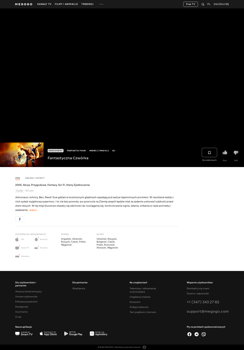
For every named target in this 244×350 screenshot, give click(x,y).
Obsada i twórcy (35, 178)
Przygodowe (38, 185)
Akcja (26, 185)
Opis (17, 178)
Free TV (190, 4)
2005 (18, 185)
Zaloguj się (221, 4)
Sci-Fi (61, 185)
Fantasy (52, 185)
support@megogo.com (208, 311)
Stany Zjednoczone (78, 185)
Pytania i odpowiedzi (198, 293)
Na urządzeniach (138, 282)
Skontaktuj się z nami (198, 288)
